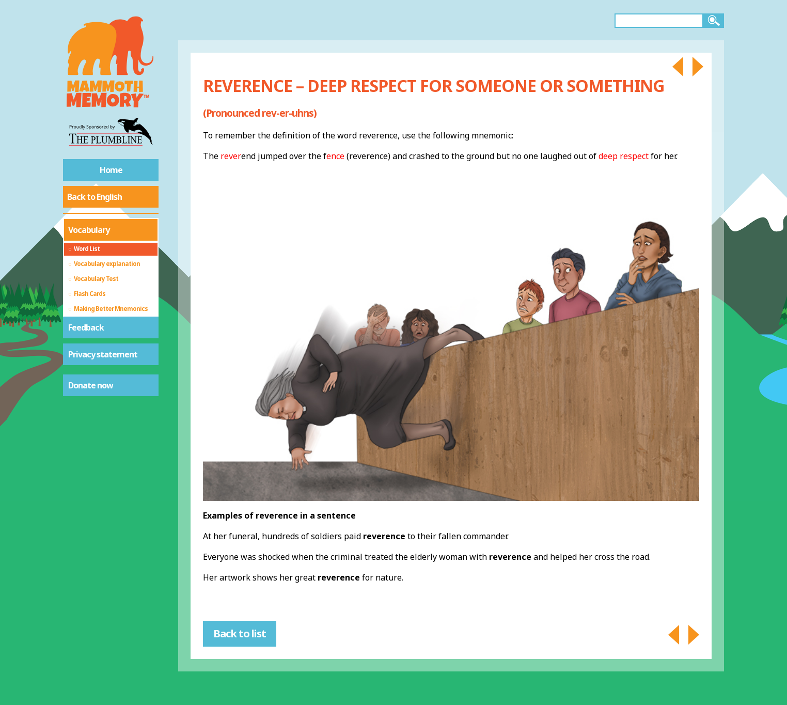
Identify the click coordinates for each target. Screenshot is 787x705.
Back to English (94, 196)
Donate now (90, 385)
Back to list (239, 633)
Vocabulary (88, 230)
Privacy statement (102, 354)
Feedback (86, 327)
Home (111, 170)
